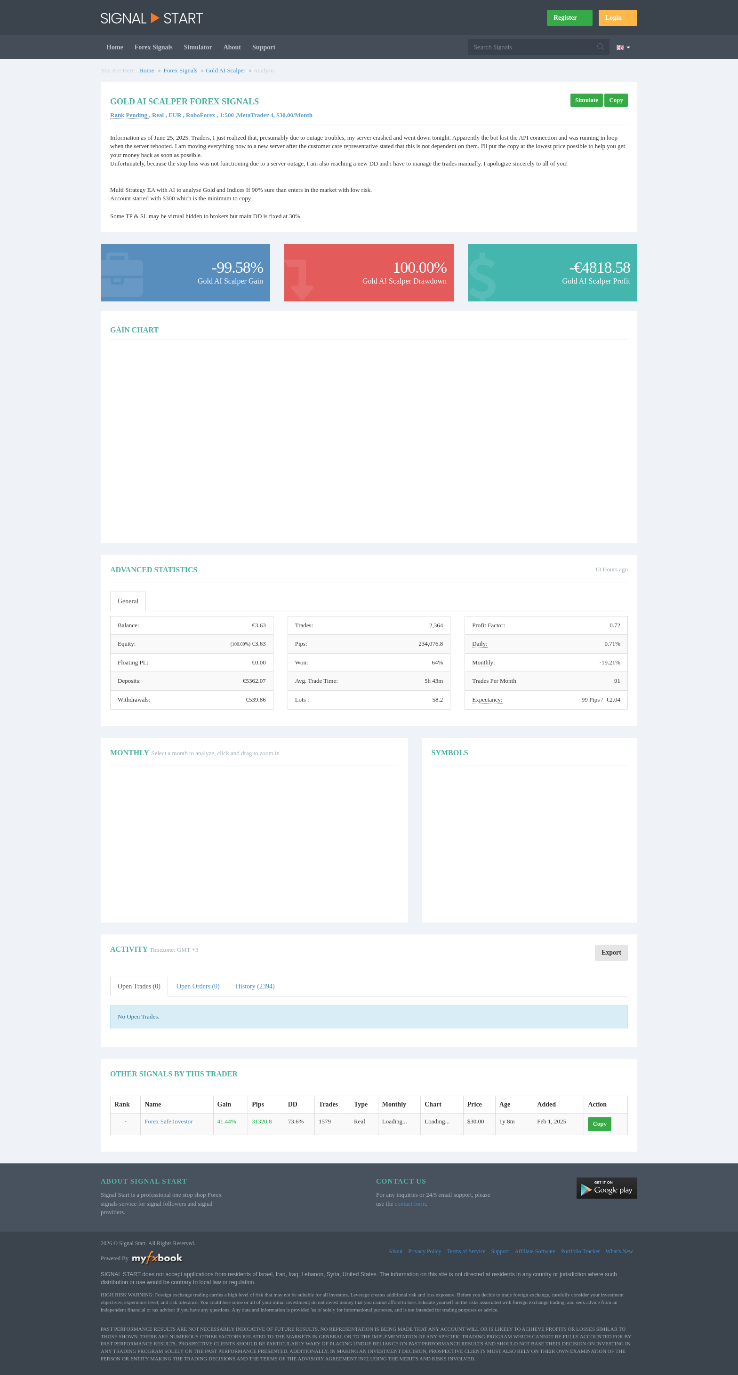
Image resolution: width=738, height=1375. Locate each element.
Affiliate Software (534, 1251)
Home (114, 47)
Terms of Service (466, 1251)
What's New (619, 1251)
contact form (410, 1203)
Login (618, 17)
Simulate (586, 99)
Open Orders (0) (198, 986)
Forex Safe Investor (168, 1121)
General (128, 601)
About (232, 47)
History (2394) (255, 986)
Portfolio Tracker (580, 1251)
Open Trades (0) (139, 986)
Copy (616, 99)
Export (611, 952)
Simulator (198, 47)
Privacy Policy (424, 1251)
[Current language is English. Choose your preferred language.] (623, 47)
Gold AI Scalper (225, 70)
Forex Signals (154, 47)
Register (570, 17)
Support (263, 47)
